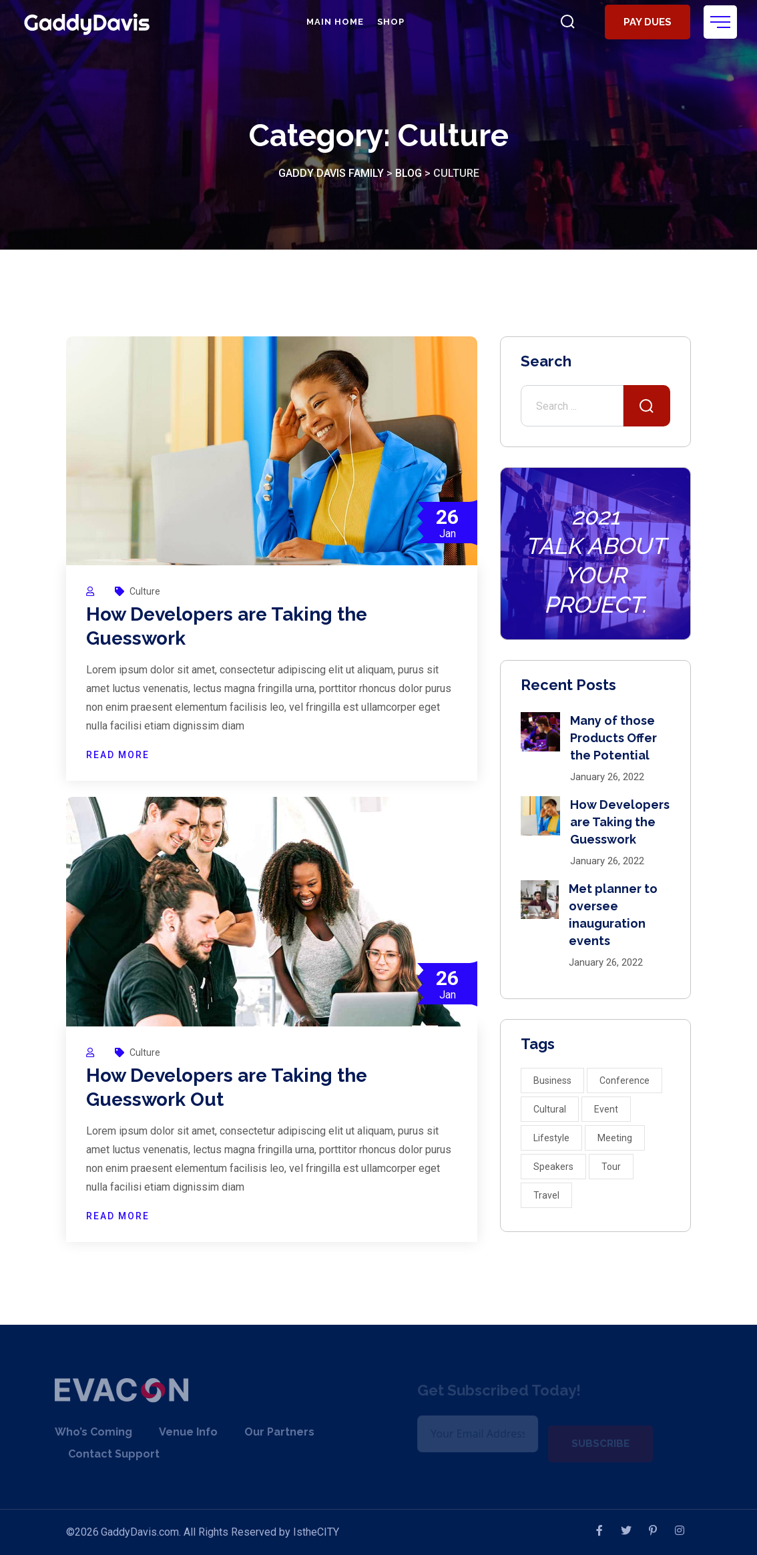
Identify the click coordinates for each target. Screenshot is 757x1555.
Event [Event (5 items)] (606, 1109)
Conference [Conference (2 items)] (624, 1080)
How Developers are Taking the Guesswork (620, 822)
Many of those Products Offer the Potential (613, 737)
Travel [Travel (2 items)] (546, 1195)
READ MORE (118, 754)
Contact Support (103, 1454)
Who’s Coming (82, 1432)
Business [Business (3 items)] (552, 1080)
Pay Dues (647, 22)
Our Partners (269, 1432)
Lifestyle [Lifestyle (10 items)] (551, 1138)
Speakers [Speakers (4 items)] (553, 1166)
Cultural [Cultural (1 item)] (549, 1109)
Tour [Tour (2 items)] (611, 1166)
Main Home (335, 22)
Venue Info (177, 1432)
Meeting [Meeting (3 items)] (614, 1138)
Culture (145, 591)
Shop (391, 22)
